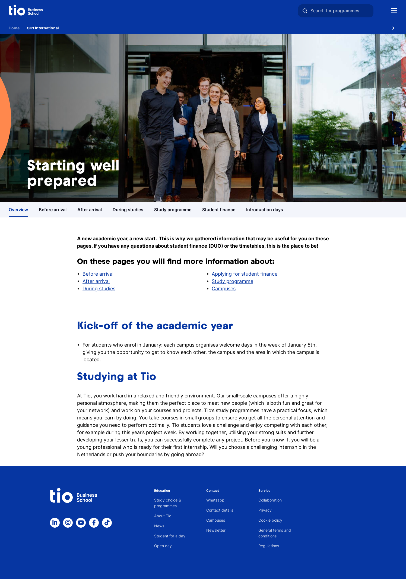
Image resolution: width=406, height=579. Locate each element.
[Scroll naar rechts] (393, 28)
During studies (99, 288)
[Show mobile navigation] (394, 11)
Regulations (268, 545)
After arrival (96, 281)
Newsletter (216, 530)
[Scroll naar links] (27, 28)
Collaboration (270, 500)
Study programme (232, 281)
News (159, 526)
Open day (163, 545)
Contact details (219, 510)
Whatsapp (215, 500)
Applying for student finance (244, 274)
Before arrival (98, 274)
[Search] (305, 11)
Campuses (224, 288)
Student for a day (169, 536)
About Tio (162, 515)
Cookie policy (270, 520)
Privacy (265, 510)
